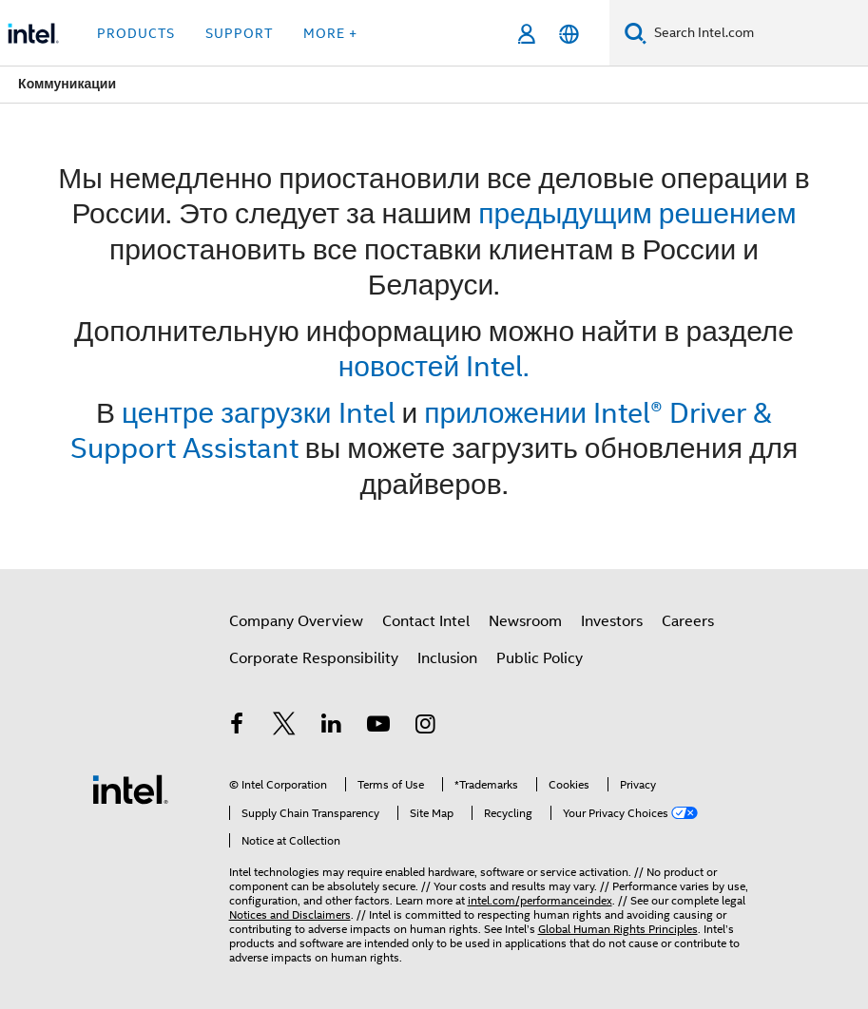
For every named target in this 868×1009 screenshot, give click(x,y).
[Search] (635, 33)
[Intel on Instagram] (426, 727)
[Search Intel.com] (757, 33)
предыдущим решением (637, 213)
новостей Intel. (434, 366)
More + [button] (330, 33)
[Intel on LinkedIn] (332, 727)
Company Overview (296, 621)
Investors (612, 621)
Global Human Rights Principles (618, 929)
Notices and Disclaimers (290, 914)
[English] (569, 34)
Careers (688, 621)
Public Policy (539, 658)
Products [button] (136, 33)
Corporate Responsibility (313, 658)
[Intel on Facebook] (238, 727)
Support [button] (239, 33)
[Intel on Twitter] (284, 727)
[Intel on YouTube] (378, 727)
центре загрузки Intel (258, 412)
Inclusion (447, 658)
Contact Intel (426, 621)
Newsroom (525, 621)
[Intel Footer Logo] (130, 788)
